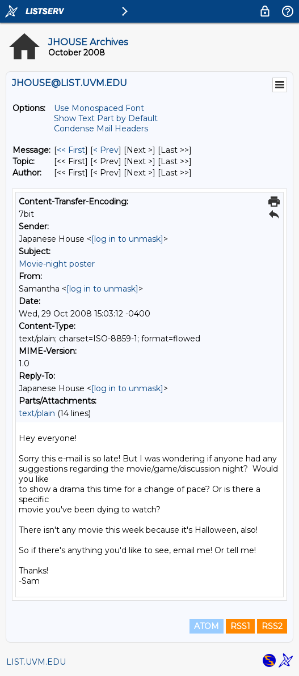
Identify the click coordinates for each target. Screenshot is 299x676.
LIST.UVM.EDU (36, 662)
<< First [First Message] (71, 150)
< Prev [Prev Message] (106, 150)
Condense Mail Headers (101, 128)
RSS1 (240, 626)
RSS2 (272, 626)
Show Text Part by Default (106, 118)
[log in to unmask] (127, 239)
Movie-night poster (57, 264)
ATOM (206, 626)
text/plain (37, 413)
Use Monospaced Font (99, 108)
